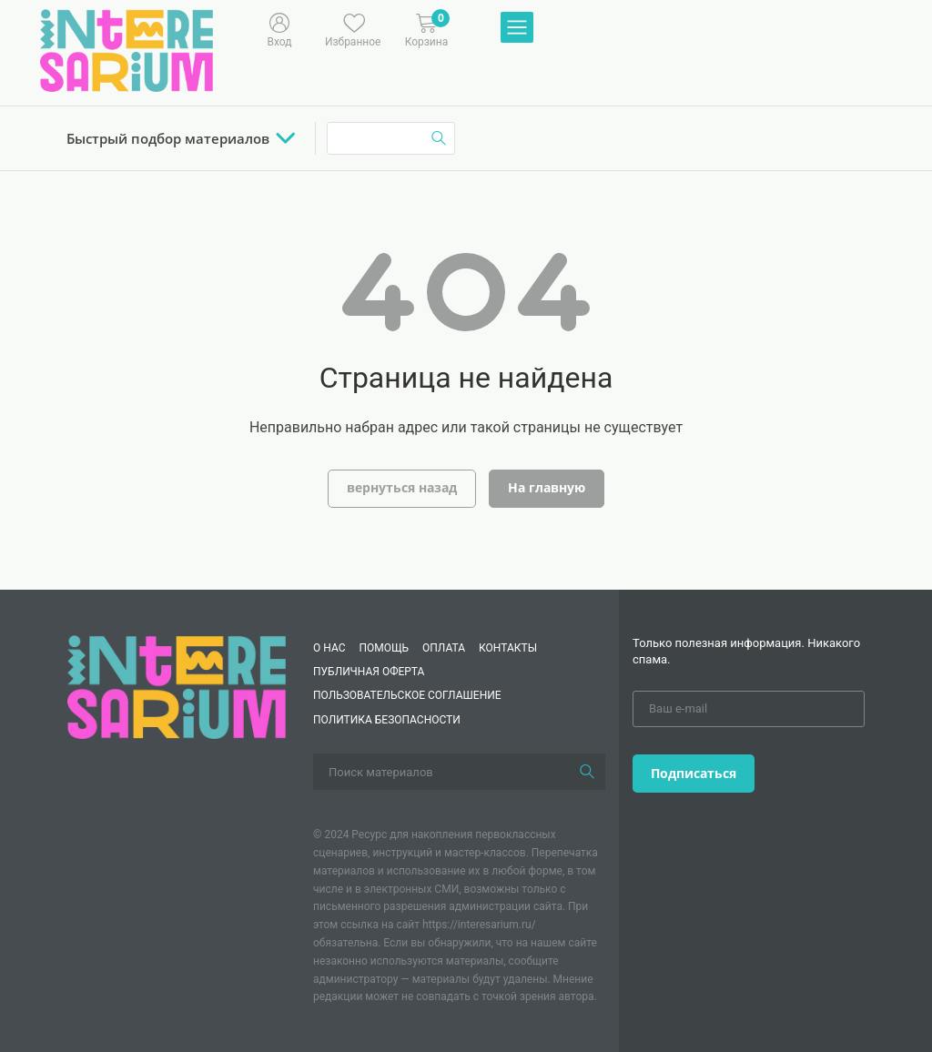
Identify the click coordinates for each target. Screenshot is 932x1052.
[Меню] (517, 28)
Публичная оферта (368, 671)
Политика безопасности (387, 719)
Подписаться (693, 773)
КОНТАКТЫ (508, 648)
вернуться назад (402, 487)
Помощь (384, 648)
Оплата (443, 648)
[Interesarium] (176, 685)
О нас (329, 648)
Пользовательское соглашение (407, 695)
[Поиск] (587, 772)
